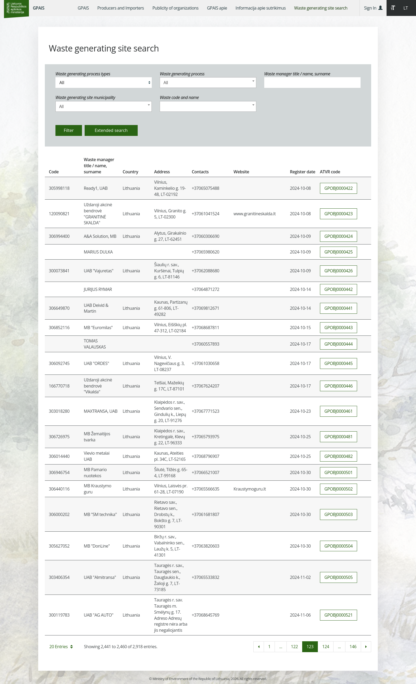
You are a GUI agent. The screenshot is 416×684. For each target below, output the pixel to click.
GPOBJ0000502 (338, 489)
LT (406, 8)
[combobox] (208, 82)
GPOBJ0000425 (338, 252)
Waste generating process (182, 74)
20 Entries (61, 646)
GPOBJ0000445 (338, 363)
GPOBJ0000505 (338, 577)
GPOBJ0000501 (338, 472)
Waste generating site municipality (85, 97)
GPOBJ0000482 (338, 456)
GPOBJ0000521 (338, 615)
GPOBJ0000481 (338, 437)
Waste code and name (179, 97)
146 (353, 646)
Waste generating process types (82, 74)
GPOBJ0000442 (338, 289)
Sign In (373, 8)
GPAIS (38, 8)
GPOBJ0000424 (338, 236)
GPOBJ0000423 (338, 214)
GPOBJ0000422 (338, 188)
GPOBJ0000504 (338, 546)
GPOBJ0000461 (338, 411)
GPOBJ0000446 (338, 386)
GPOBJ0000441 (338, 308)
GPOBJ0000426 (338, 271)
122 (294, 646)
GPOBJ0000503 (338, 514)
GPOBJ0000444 (338, 344)
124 (325, 646)
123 (310, 646)
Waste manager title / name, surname (297, 74)
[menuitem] (83, 8)
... (280, 646)
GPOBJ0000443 (338, 327)
